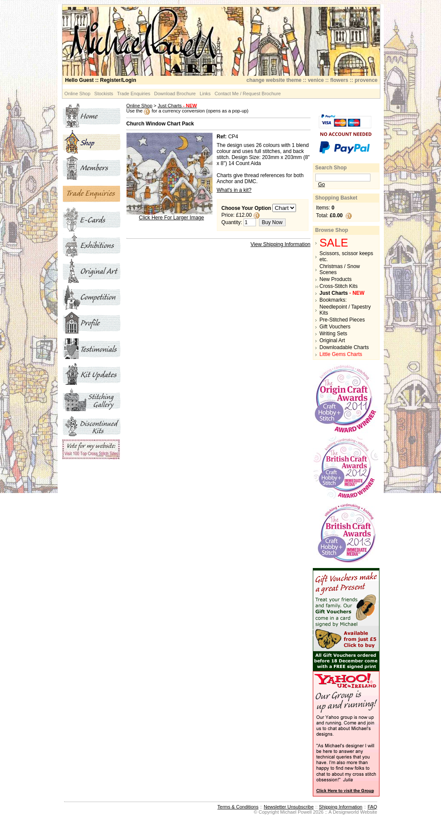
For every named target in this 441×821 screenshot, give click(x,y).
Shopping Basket (336, 198)
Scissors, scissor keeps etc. (346, 256)
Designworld (346, 812)
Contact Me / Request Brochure (248, 93)
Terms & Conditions (237, 806)
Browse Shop (331, 230)
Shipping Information (340, 806)
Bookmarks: (333, 300)
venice (316, 80)
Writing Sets (333, 334)
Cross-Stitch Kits (339, 286)
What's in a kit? (234, 190)
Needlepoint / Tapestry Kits (345, 310)
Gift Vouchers (335, 327)
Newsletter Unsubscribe (289, 806)
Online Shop (78, 93)
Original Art (332, 340)
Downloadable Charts (344, 347)
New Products (336, 279)
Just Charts (177, 105)
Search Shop (331, 168)
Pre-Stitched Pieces (342, 320)
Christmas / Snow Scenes (340, 269)
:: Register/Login (100, 80)
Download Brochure (175, 93)
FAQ (372, 806)
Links (205, 93)
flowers (339, 80)
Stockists (103, 93)
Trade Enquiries (133, 93)
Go (321, 184)
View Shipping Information (280, 244)
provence (366, 80)
